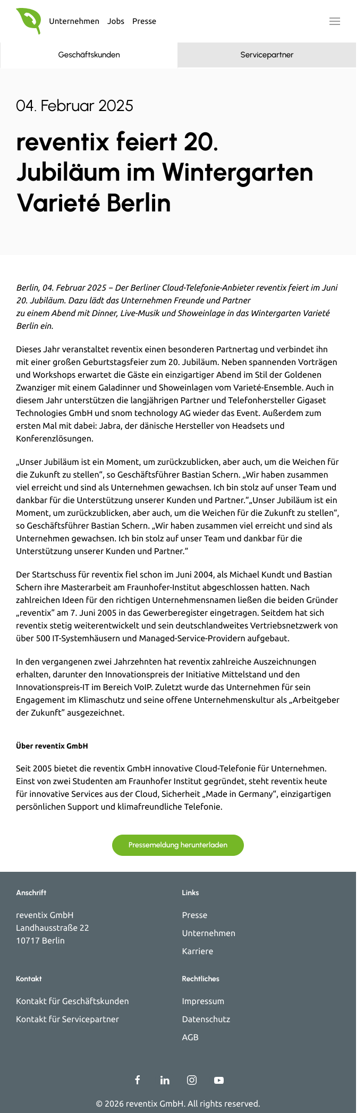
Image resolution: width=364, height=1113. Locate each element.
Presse (144, 21)
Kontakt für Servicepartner (67, 1019)
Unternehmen (74, 21)
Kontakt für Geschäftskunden (72, 1001)
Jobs (115, 21)
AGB (190, 1037)
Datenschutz (206, 1019)
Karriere (198, 951)
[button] (334, 21)
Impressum (203, 1001)
